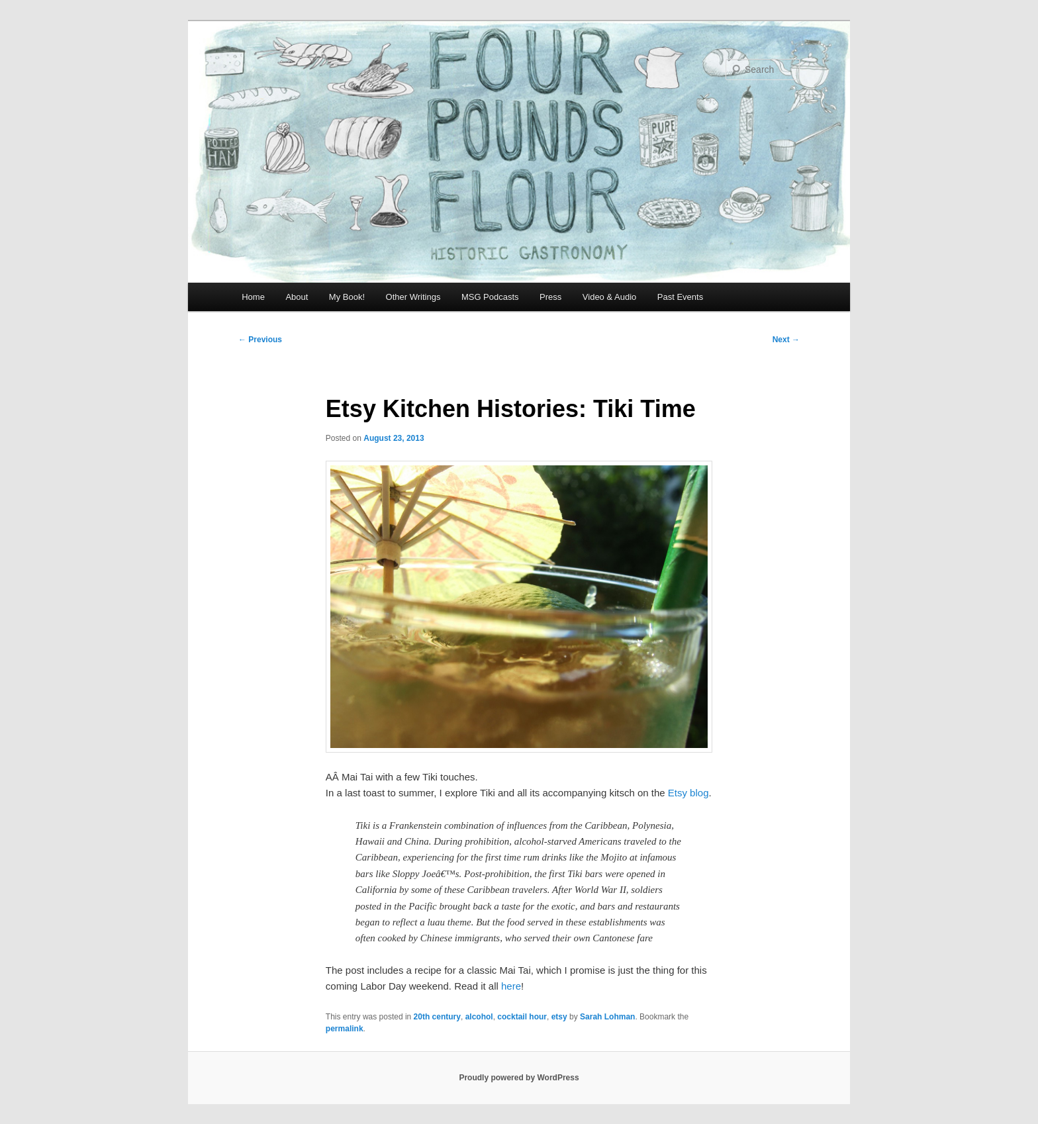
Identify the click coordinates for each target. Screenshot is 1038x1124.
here (511, 986)
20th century (437, 1016)
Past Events (680, 297)
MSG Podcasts (490, 297)
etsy (559, 1016)
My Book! (347, 297)
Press (550, 297)
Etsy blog (688, 792)
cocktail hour (522, 1016)
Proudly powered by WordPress (519, 1077)
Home (253, 297)
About (296, 297)
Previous (260, 339)
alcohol (479, 1016)
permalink (344, 1028)
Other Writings (413, 297)
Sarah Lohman (607, 1016)
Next (786, 339)
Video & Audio (609, 297)
